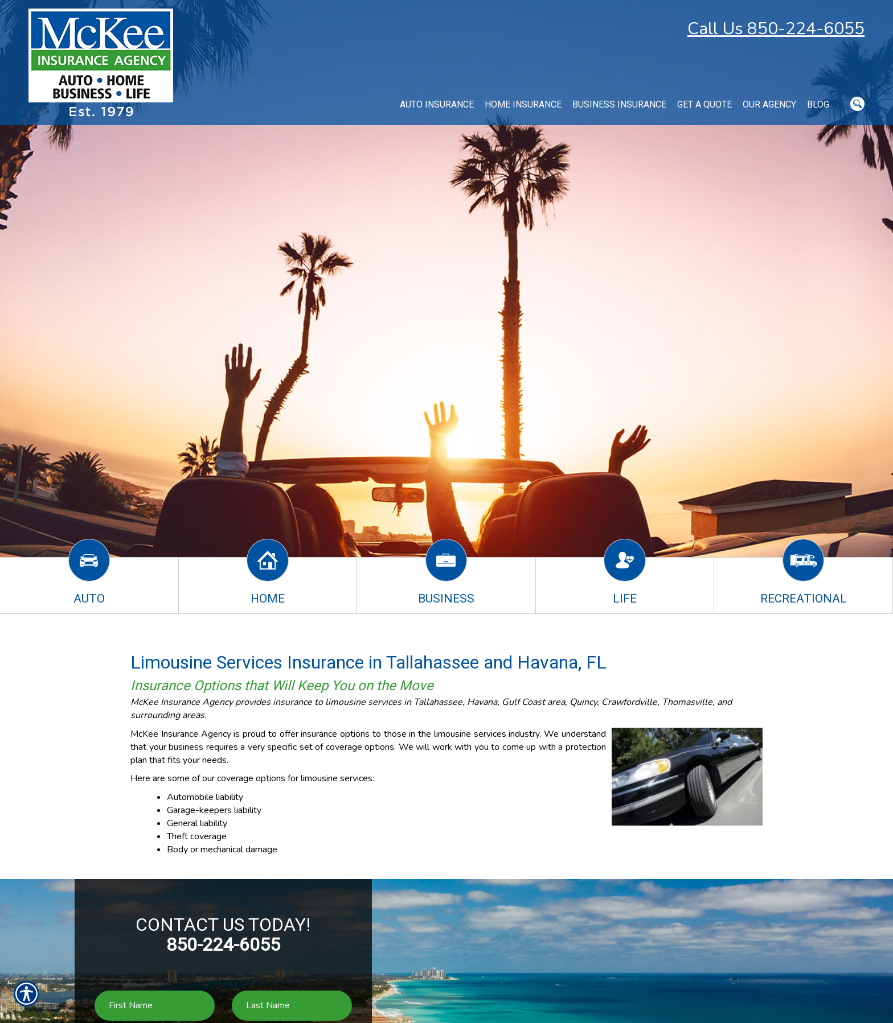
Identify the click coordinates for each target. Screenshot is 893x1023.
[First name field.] (155, 1006)
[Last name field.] (292, 1006)
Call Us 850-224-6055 (776, 28)
